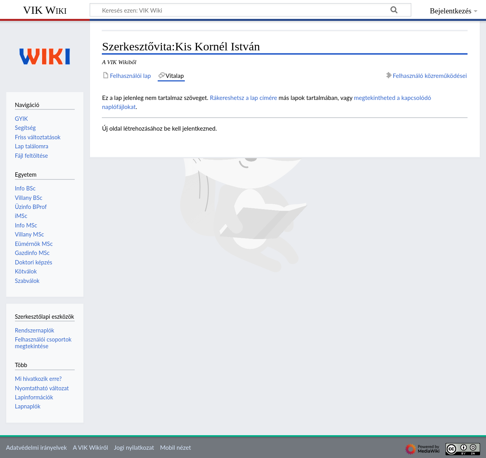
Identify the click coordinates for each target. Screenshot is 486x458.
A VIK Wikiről (90, 447)
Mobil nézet (175, 447)
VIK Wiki (45, 10)
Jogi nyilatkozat (134, 447)
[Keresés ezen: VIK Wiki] (250, 10)
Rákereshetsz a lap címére (243, 97)
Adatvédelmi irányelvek (36, 447)
